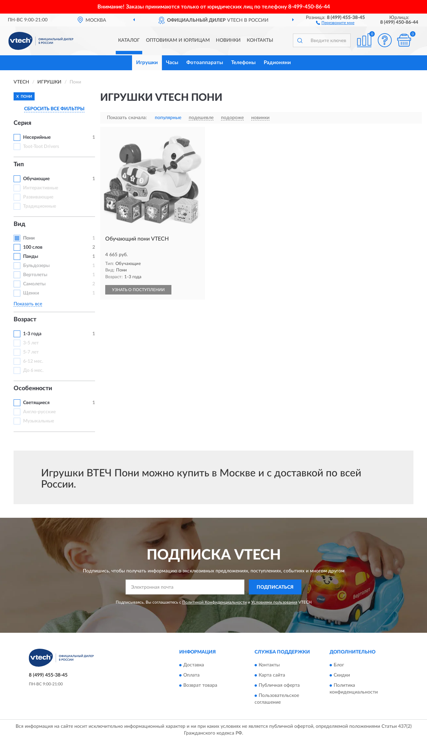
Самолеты (34, 284)
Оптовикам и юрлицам (178, 40)
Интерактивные (40, 188)
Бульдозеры (36, 265)
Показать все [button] (28, 304)
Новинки (228, 40)
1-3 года (32, 333)
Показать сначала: (127, 117)
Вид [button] (19, 224)
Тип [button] (19, 165)
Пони (29, 238)
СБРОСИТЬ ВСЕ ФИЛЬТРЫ (54, 109)
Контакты (260, 40)
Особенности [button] (33, 388)
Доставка (193, 665)
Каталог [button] (129, 40)
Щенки (31, 293)
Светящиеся (36, 402)
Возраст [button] (25, 320)
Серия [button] (22, 123)
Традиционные (39, 206)
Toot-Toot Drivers (41, 146)
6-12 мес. (33, 361)
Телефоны (243, 62)
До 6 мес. (33, 370)
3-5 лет (31, 343)
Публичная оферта (279, 685)
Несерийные (37, 137)
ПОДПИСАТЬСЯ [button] (275, 587)
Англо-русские (39, 412)
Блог (339, 665)
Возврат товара (200, 685)
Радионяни (277, 62)
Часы (172, 62)
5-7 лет (31, 352)
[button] (335, 22)
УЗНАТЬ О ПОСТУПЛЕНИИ (138, 290)
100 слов (32, 247)
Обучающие (36, 178)
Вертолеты (35, 274)
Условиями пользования (274, 602)
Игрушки (147, 62)
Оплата (191, 675)
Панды (30, 256)
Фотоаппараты (204, 62)
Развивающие (38, 197)
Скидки (342, 675)
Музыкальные (38, 421)
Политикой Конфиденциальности (214, 602)
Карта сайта (272, 675)
